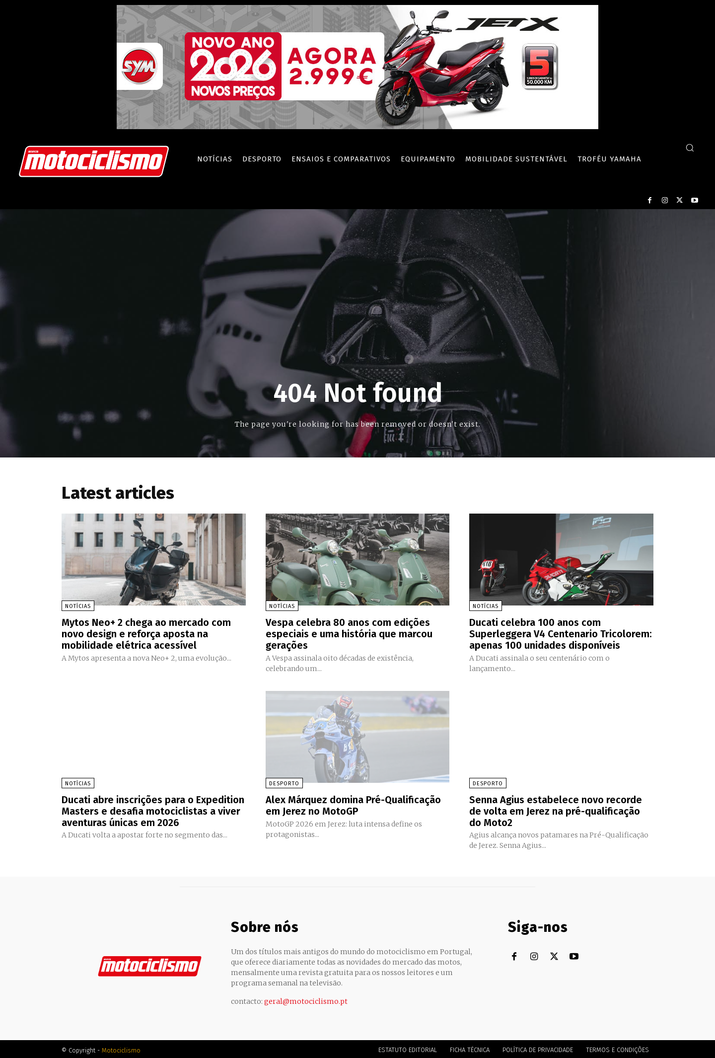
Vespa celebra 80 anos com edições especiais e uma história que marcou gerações (349, 633)
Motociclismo (121, 1048)
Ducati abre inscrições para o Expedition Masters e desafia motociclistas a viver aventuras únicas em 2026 (153, 809)
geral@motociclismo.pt (306, 998)
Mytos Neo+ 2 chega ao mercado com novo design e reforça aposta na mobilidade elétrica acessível (146, 633)
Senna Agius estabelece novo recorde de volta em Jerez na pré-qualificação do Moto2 (555, 809)
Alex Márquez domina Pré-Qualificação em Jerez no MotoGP (353, 803)
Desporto (284, 782)
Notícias (78, 606)
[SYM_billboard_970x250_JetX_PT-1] (357, 127)
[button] (689, 147)
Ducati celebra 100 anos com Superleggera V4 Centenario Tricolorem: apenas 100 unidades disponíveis (560, 633)
